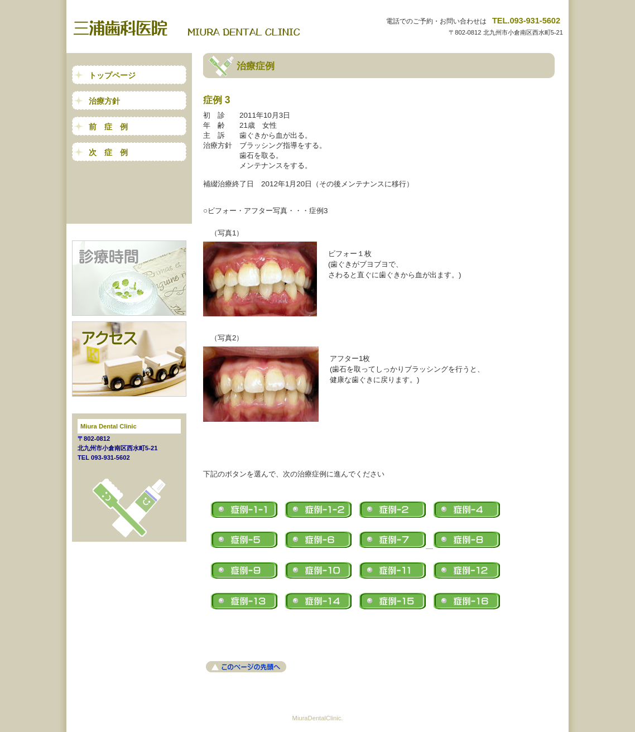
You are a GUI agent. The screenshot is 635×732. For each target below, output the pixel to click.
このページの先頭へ (246, 666)
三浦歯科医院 (192, 27)
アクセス (129, 359)
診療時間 (129, 278)
